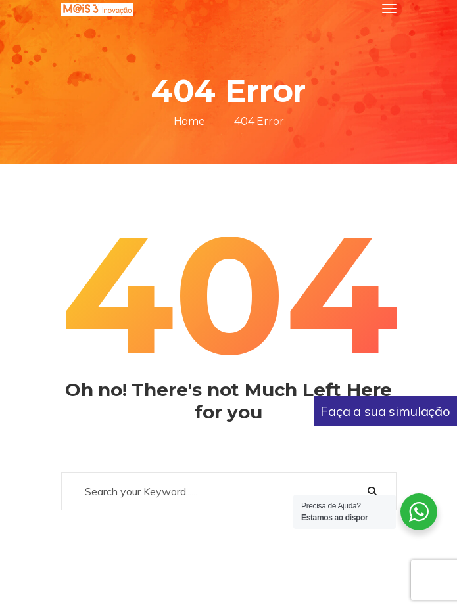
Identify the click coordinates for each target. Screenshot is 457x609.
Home (189, 121)
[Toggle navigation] (389, 8)
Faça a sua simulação (385, 411)
